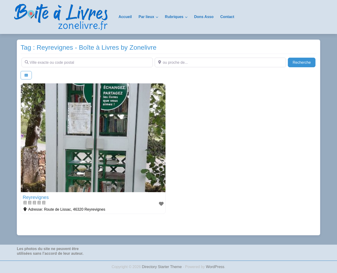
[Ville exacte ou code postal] (87, 62)
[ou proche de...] (220, 62)
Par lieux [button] (146, 17)
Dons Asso (203, 17)
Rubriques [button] (174, 17)
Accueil (125, 17)
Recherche (304, 62)
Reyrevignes (36, 197)
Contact (227, 17)
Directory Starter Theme (162, 267)
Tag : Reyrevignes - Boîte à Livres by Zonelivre (88, 47)
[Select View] (26, 75)
